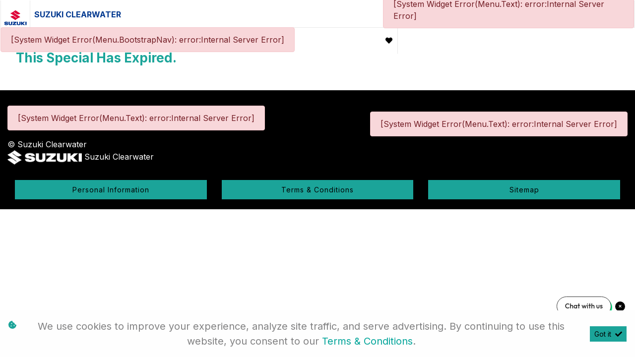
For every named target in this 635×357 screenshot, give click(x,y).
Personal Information (110, 189)
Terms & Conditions (317, 189)
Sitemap (524, 189)
